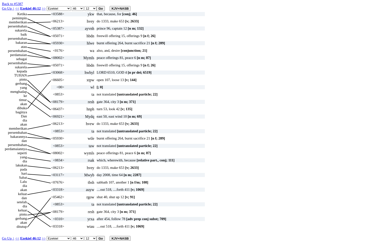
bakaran (21, 42)
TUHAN (20, 75)
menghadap (18, 92)
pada (23, 169)
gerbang (21, 83)
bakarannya (18, 137)
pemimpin (19, 18)
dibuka (22, 108)
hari (24, 173)
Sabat (23, 177)
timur (23, 100)
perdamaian (18, 55)
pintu (23, 79)
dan (24, 141)
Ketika (22, 14)
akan (23, 104)
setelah (22, 202)
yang (23, 87)
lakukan (21, 165)
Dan (24, 116)
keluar (22, 194)
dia (25, 120)
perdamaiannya (16, 149)
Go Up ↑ (8, 8)
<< (17, 8)
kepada (22, 71)
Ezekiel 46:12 (30, 8)
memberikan (18, 22)
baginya (21, 112)
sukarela (21, 30)
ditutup (22, 226)
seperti (22, 153)
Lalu (23, 182)
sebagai (21, 59)
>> (44, 8)
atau (24, 47)
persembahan (17, 26)
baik (24, 34)
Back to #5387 (12, 4)
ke (25, 96)
